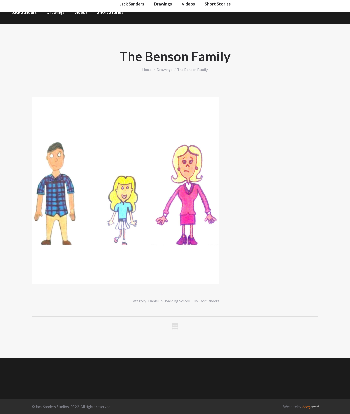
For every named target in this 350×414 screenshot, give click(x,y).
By (206, 301)
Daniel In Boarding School (169, 301)
